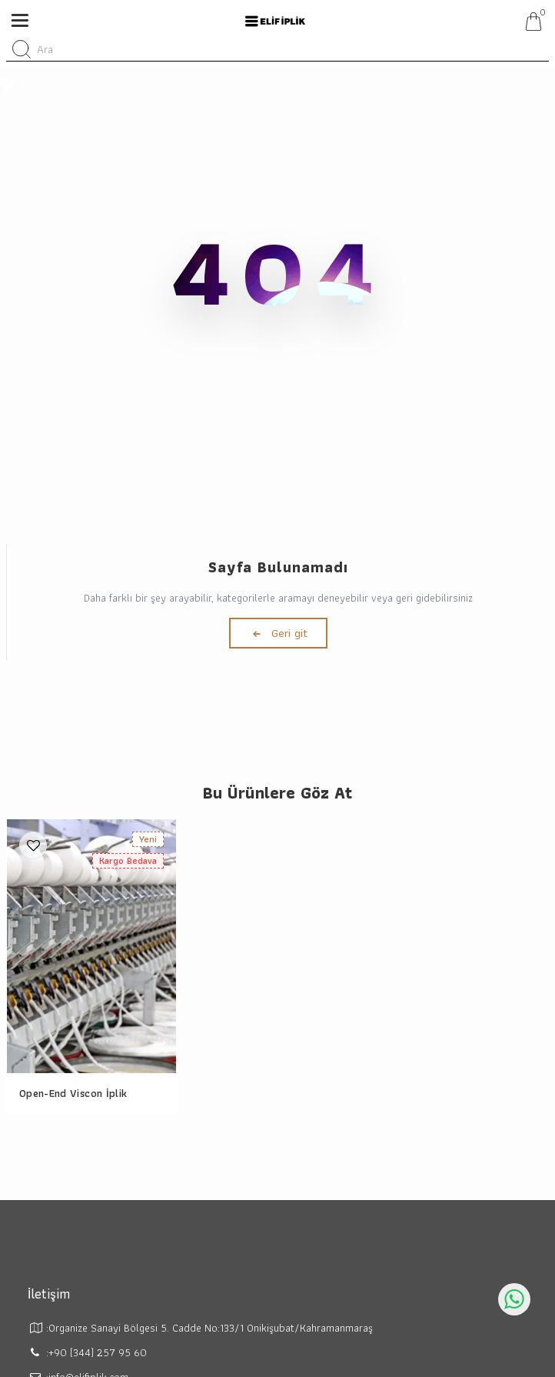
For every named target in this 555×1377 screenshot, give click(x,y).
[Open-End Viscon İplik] (91, 946)
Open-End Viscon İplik (73, 1093)
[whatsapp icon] (514, 1299)
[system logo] (275, 21)
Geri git (278, 633)
